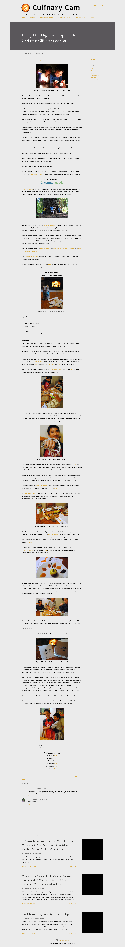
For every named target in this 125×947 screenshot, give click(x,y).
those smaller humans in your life (63, 248)
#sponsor (93, 70)
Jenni (28, 788)
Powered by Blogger (62, 940)
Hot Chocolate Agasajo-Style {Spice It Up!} (46, 914)
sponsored (93, 77)
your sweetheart (45, 248)
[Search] (95, 5)
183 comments (31, 933)
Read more (72, 866)
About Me (32, 17)
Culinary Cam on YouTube (46, 17)
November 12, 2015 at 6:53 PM (39, 788)
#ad (92, 68)
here (49, 264)
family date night (95, 75)
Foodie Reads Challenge (64, 17)
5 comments (31, 903)
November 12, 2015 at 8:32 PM (39, 799)
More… (93, 17)
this (50, 364)
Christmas (93, 73)
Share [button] (93, 59)
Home (23, 17)
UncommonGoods (56, 60)
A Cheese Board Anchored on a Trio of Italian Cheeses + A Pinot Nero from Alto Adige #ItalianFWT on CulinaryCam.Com (47, 845)
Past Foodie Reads (81, 17)
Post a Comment (32, 866)
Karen (28, 799)
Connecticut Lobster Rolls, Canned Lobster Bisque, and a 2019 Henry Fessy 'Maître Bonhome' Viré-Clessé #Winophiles (46, 880)
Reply (28, 795)
